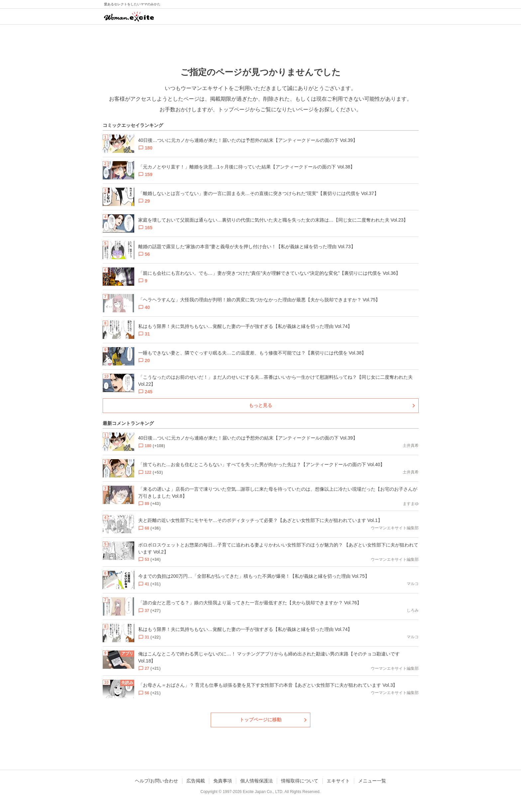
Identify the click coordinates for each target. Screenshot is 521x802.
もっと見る (260, 405)
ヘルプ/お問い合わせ (156, 780)
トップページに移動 (260, 719)
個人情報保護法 (256, 780)
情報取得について (299, 780)
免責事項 (222, 780)
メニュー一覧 (372, 780)
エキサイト (338, 780)
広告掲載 (195, 780)
